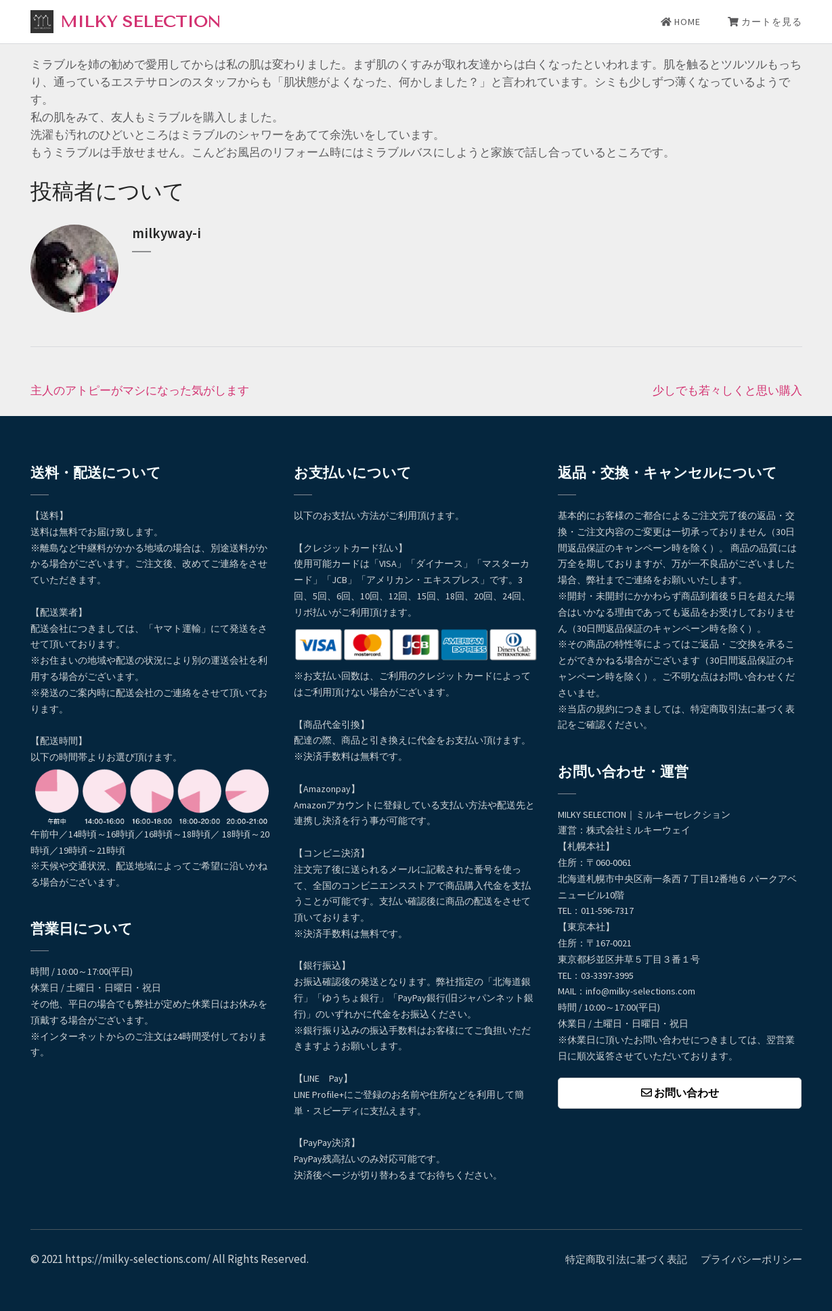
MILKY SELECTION (140, 21)
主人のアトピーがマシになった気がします (139, 390)
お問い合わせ (680, 1092)
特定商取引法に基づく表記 (626, 1259)
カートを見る (765, 22)
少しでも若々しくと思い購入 (727, 390)
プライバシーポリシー (751, 1259)
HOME (681, 22)
